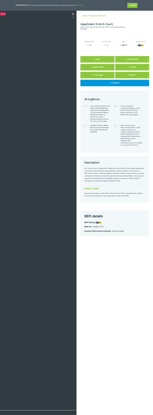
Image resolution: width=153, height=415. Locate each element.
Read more (79, 5)
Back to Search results (94, 16)
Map (98, 59)
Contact (116, 83)
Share (133, 67)
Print (133, 75)
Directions (98, 67)
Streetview (133, 59)
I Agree (132, 5)
